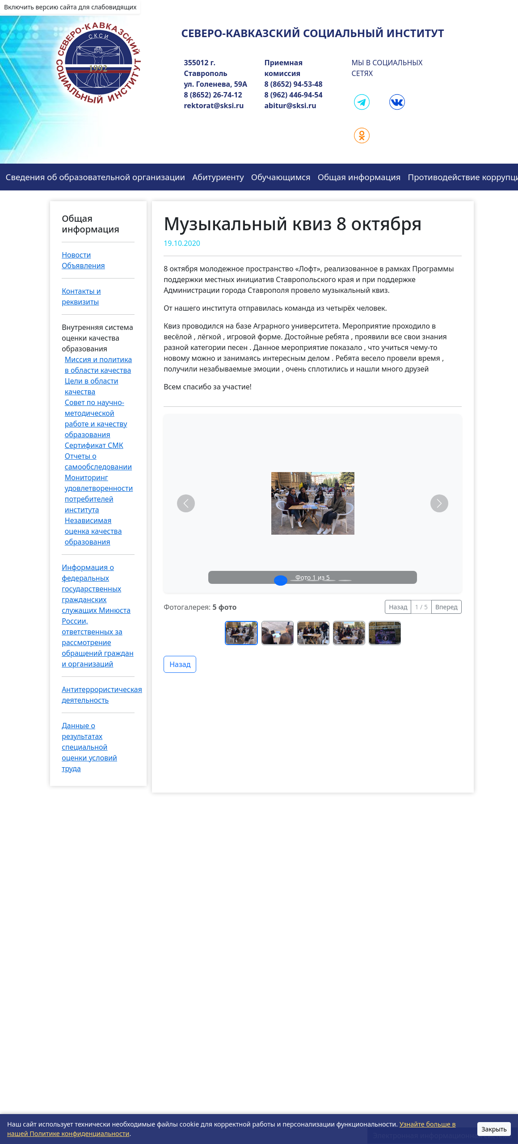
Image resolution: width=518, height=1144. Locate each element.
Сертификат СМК (94, 445)
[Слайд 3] (313, 580)
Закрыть (494, 1129)
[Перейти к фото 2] (277, 633)
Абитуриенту (218, 176)
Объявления (83, 265)
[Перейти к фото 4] (349, 633)
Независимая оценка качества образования (93, 531)
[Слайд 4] (329, 580)
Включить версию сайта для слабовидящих (70, 7)
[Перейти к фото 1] (241, 633)
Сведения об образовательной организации (95, 176)
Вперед (446, 607)
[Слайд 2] (296, 580)
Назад (398, 607)
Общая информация (359, 176)
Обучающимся (281, 176)
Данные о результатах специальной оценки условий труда (89, 747)
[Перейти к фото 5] (385, 633)
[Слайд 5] (345, 580)
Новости (76, 255)
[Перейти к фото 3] (313, 633)
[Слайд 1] (280, 580)
